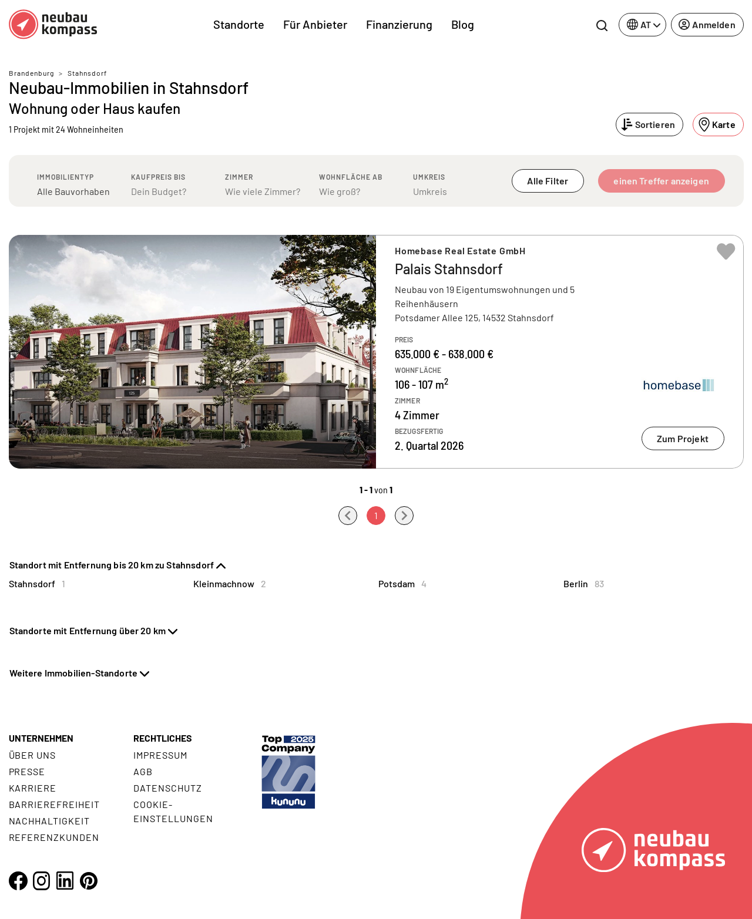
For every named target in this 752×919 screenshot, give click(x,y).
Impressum (160, 754)
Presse (27, 771)
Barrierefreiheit (54, 804)
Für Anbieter (315, 24)
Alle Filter (547, 180)
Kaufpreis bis (158, 177)
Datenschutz (167, 787)
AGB (143, 771)
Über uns (32, 754)
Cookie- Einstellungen (173, 811)
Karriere (33, 787)
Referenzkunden (54, 837)
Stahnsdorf (87, 73)
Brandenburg (31, 73)
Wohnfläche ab (350, 177)
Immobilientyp (65, 177)
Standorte (238, 24)
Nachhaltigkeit (49, 820)
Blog (462, 24)
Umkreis (429, 177)
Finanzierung (399, 24)
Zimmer (239, 177)
